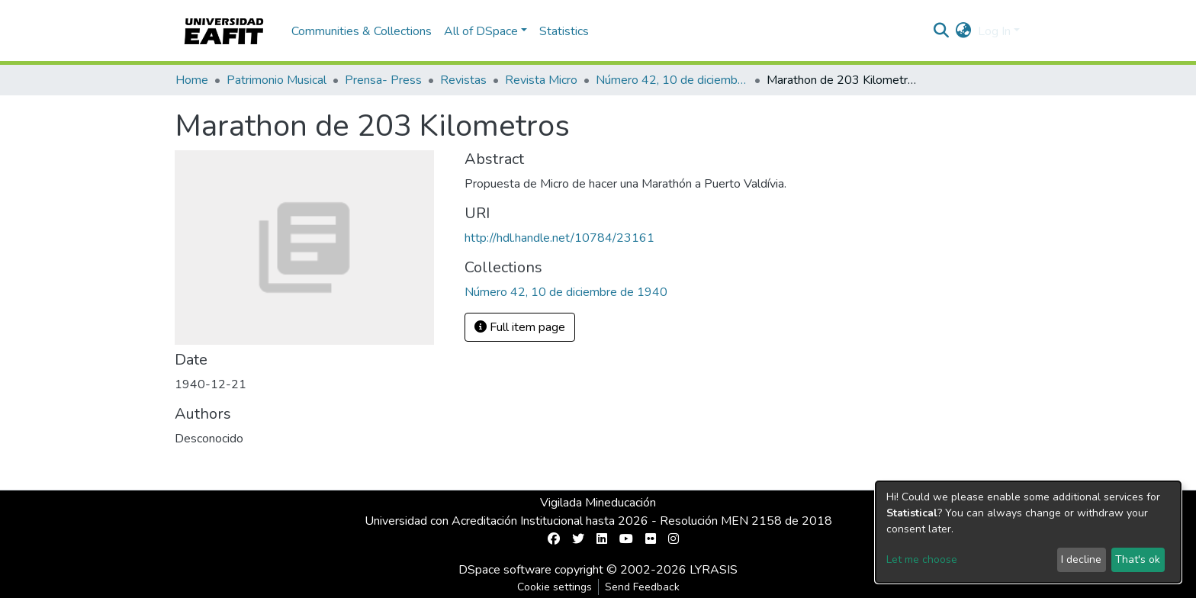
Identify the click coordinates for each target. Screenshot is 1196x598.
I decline (1081, 559)
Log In (994, 31)
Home (191, 80)
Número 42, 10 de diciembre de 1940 (672, 80)
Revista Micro (541, 80)
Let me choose (921, 559)
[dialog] (1028, 532)
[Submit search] (941, 31)
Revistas (463, 80)
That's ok (1137, 559)
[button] (963, 31)
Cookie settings (554, 587)
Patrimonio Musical (276, 80)
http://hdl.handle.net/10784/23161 (559, 238)
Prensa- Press (383, 80)
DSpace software (504, 569)
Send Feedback (642, 587)
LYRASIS (714, 569)
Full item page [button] (519, 327)
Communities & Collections (361, 31)
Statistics (564, 31)
